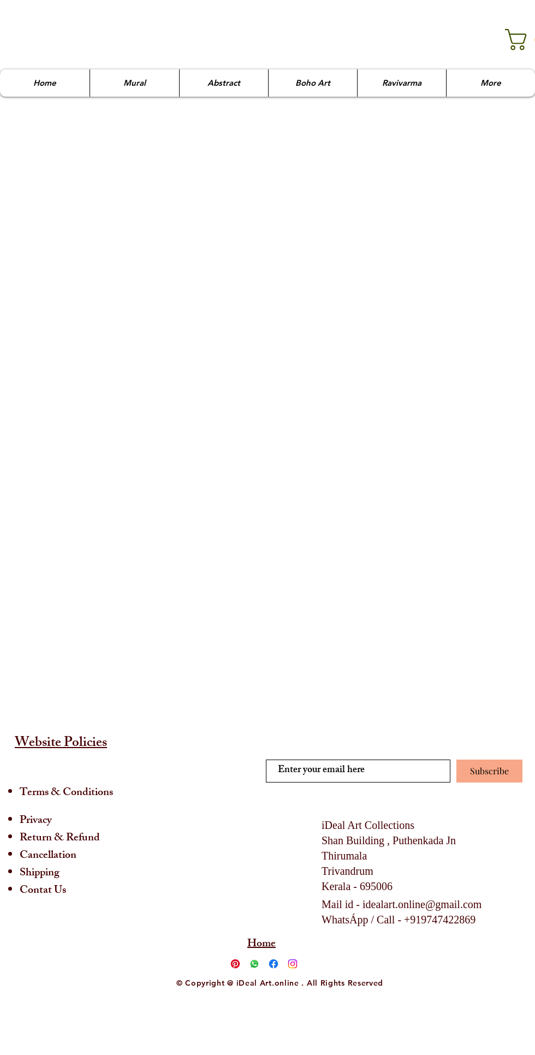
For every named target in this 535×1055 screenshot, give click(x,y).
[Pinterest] (235, 964)
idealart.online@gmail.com (422, 904)
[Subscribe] (489, 771)
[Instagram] (293, 964)
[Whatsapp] (254, 964)
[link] (514, 39)
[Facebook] (274, 964)
